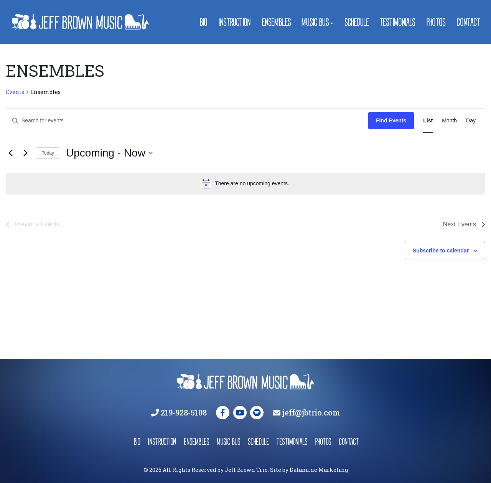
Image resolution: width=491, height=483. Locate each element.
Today (48, 153)
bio (136, 441)
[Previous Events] (10, 153)
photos (323, 441)
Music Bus (315, 22)
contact (348, 441)
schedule (258, 441)
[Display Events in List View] (428, 121)
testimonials (292, 441)
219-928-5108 (184, 412)
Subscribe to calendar (441, 250)
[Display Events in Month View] (449, 121)
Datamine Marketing (319, 469)
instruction (162, 441)
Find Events (391, 120)
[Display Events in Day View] (471, 121)
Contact (467, 22)
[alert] (245, 184)
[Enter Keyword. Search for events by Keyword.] (187, 121)
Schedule (356, 22)
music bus (228, 441)
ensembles (196, 441)
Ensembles (276, 22)
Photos (435, 22)
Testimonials (397, 22)
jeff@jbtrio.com (311, 412)
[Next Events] (25, 153)
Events (15, 92)
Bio (203, 22)
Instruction (234, 22)
